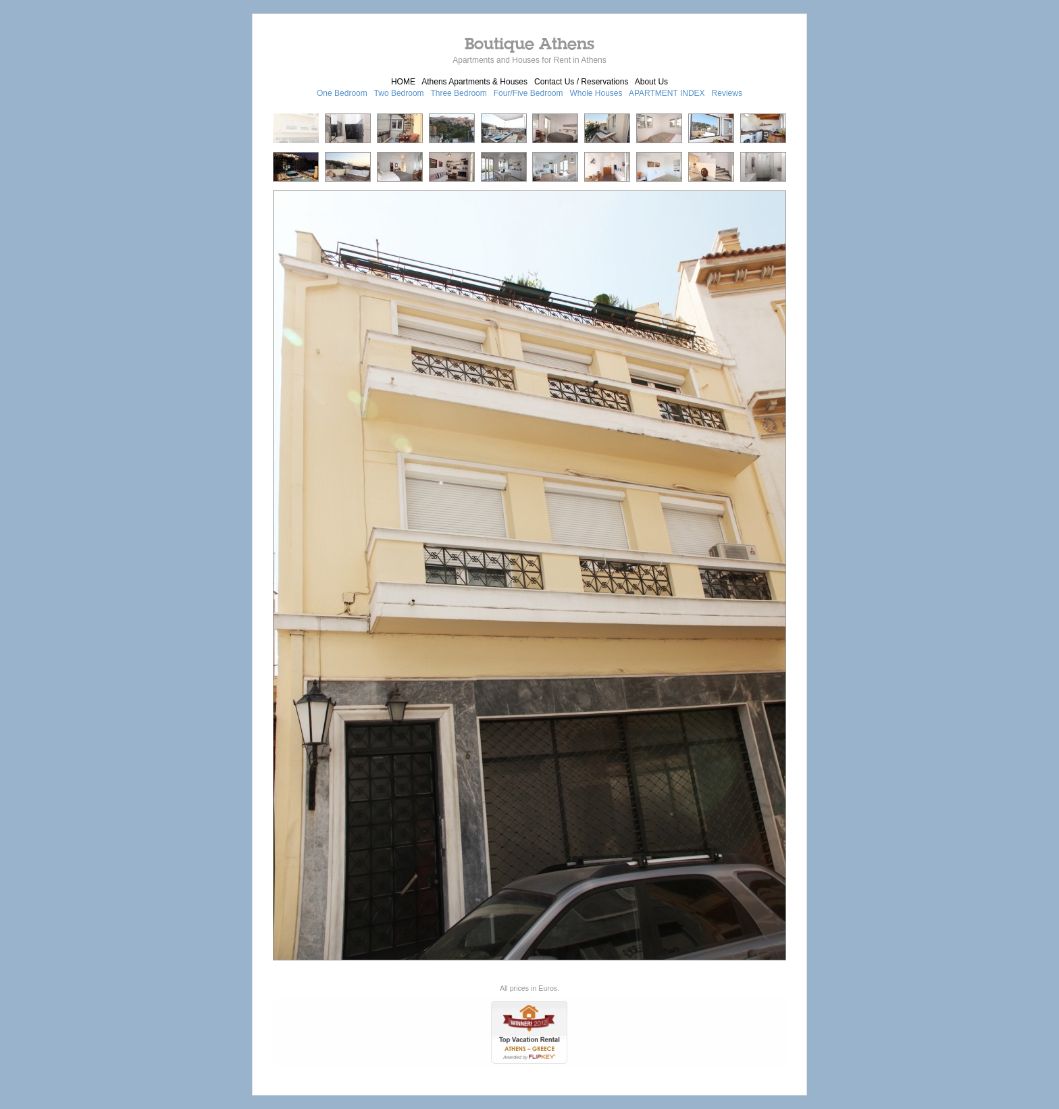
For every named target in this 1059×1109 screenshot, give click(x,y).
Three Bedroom (458, 93)
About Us (651, 81)
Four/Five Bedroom (528, 93)
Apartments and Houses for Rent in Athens (529, 60)
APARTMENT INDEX (667, 93)
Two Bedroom (399, 93)
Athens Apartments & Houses (474, 81)
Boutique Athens (529, 43)
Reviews (727, 93)
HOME (403, 81)
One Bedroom (342, 93)
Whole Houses (596, 93)
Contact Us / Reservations (581, 81)
